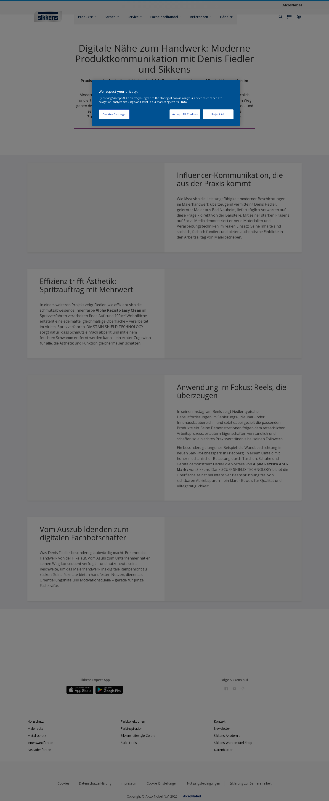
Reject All (218, 114)
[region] (166, 103)
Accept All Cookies (185, 114)
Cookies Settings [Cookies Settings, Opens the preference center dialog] (114, 114)
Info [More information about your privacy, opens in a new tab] (184, 101)
